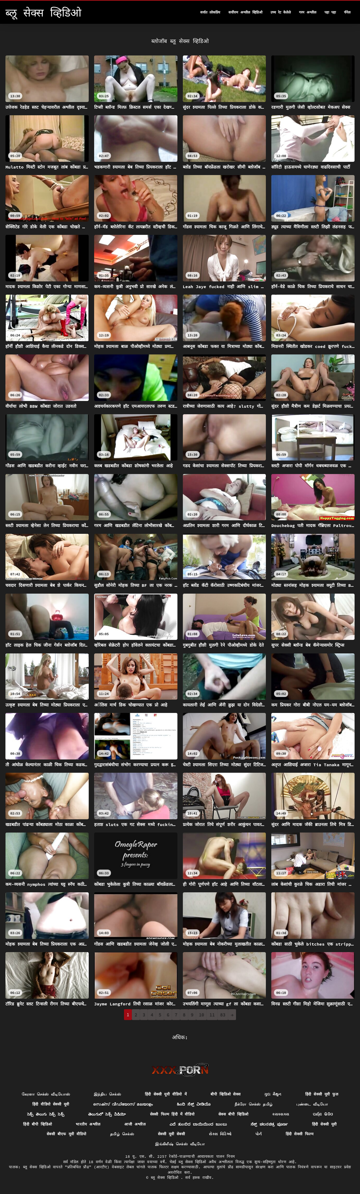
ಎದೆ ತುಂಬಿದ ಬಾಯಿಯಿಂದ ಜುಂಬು (198, 1124)
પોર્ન (258, 1133)
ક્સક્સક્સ (280, 1114)
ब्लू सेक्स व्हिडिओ (166, 1177)
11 (212, 1014)
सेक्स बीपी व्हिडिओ (233, 1114)
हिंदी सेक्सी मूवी (324, 1124)
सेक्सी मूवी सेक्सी (171, 1133)
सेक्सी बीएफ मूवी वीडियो (66, 1133)
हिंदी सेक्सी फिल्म (299, 1133)
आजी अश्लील (135, 1124)
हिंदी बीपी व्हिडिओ (37, 1124)
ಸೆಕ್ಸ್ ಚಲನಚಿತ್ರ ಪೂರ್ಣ (269, 1124)
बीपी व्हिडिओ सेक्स (225, 1094)
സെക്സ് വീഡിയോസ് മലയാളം (123, 1104)
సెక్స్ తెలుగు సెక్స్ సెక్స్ (45, 1114)
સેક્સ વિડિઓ (220, 1133)
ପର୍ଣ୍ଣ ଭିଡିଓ (323, 1114)
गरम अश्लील (307, 12)
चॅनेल (347, 12)
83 (222, 1014)
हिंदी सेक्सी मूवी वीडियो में (166, 1094)
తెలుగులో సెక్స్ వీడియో (107, 1114)
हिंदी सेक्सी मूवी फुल (321, 1094)
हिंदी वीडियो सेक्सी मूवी (50, 1104)
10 (201, 1014)
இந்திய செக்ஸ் (107, 1094)
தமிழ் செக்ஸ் (122, 1133)
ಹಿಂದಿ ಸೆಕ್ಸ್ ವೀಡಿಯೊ (194, 1104)
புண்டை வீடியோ (312, 1104)
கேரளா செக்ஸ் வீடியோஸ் (46, 1094)
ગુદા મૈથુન (272, 1094)
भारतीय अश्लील (88, 1124)
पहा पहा (330, 12)
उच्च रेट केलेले (280, 12)
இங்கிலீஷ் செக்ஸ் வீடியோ (180, 1144)
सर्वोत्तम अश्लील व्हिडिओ (245, 12)
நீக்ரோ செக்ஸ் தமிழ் (254, 1104)
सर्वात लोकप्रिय (210, 12)
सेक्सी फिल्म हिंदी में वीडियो (172, 1114)
